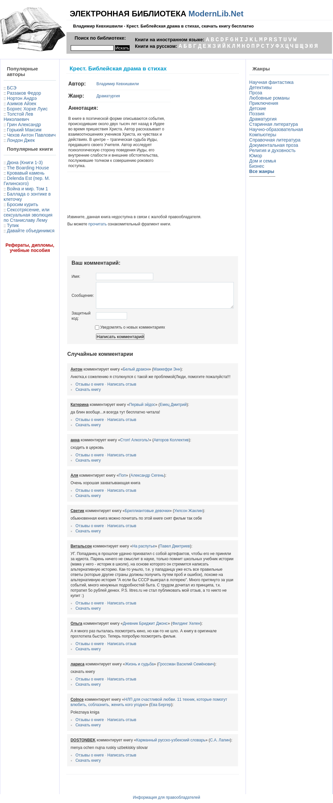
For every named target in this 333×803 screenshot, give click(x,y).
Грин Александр (24, 129)
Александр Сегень (132, 470)
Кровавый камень (16, 207)
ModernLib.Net (215, 13)
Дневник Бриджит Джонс (130, 612)
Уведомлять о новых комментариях (115, 321)
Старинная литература (274, 124)
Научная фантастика (272, 82)
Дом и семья (263, 160)
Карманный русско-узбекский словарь (155, 729)
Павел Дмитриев (160, 540)
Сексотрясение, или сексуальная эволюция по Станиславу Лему (22, 270)
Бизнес (258, 166)
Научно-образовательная (277, 129)
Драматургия (93, 96)
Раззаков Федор (24, 93)
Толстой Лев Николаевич (18, 122)
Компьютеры (264, 134)
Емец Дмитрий (158, 399)
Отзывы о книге (75, 378)
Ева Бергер (128, 694)
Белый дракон (121, 363)
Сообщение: (68, 287)
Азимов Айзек (21, 103)
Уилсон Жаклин (173, 505)
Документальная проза (274, 145)
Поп (107, 470)
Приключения (265, 103)
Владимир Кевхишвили (103, 84)
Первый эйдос (127, 399)
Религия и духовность (273, 150)
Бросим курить (22, 257)
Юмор (256, 155)
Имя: (61, 266)
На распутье (129, 540)
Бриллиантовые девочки (132, 505)
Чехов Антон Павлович (19, 148)
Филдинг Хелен (171, 612)
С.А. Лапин (205, 729)
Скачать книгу (73, 384)
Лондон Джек (21, 156)
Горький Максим (14, 137)
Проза (257, 92)
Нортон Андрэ (22, 98)
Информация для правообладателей (166, 786)
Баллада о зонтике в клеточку (16, 247)
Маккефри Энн (152, 363)
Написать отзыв (106, 378)
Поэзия (258, 113)
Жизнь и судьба (124, 653)
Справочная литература (276, 140)
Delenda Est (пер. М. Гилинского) (18, 220)
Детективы (261, 87)
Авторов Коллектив (156, 434)
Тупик (13, 283)
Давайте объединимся (18, 291)
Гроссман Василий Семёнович (171, 653)
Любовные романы (270, 98)
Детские (259, 108)
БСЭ (11, 87)
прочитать (82, 213)
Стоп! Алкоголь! (119, 434)
